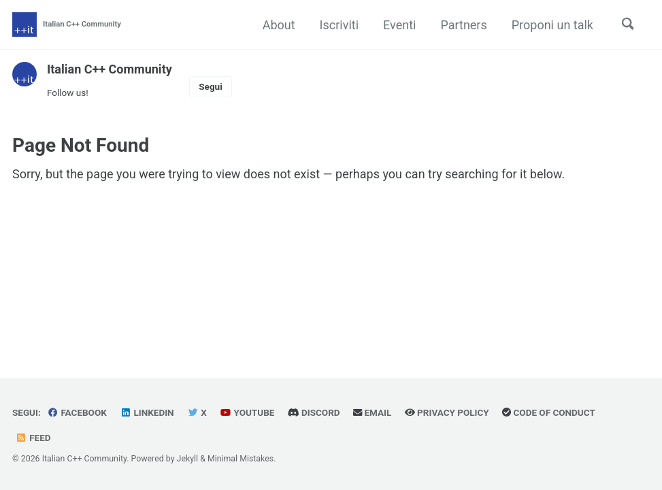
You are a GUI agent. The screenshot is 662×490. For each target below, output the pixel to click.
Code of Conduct (550, 412)
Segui (210, 86)
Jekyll (188, 458)
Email (372, 412)
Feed (33, 437)
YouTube (247, 412)
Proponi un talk (552, 25)
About (278, 25)
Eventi (398, 25)
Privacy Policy (448, 412)
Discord (314, 412)
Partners (463, 25)
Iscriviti (338, 25)
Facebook (77, 412)
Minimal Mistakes (241, 458)
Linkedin (146, 412)
